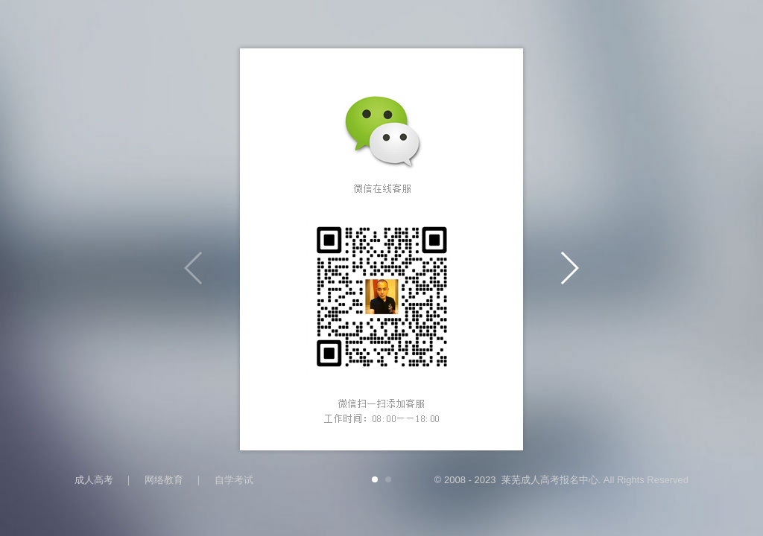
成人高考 (94, 479)
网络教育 (164, 479)
